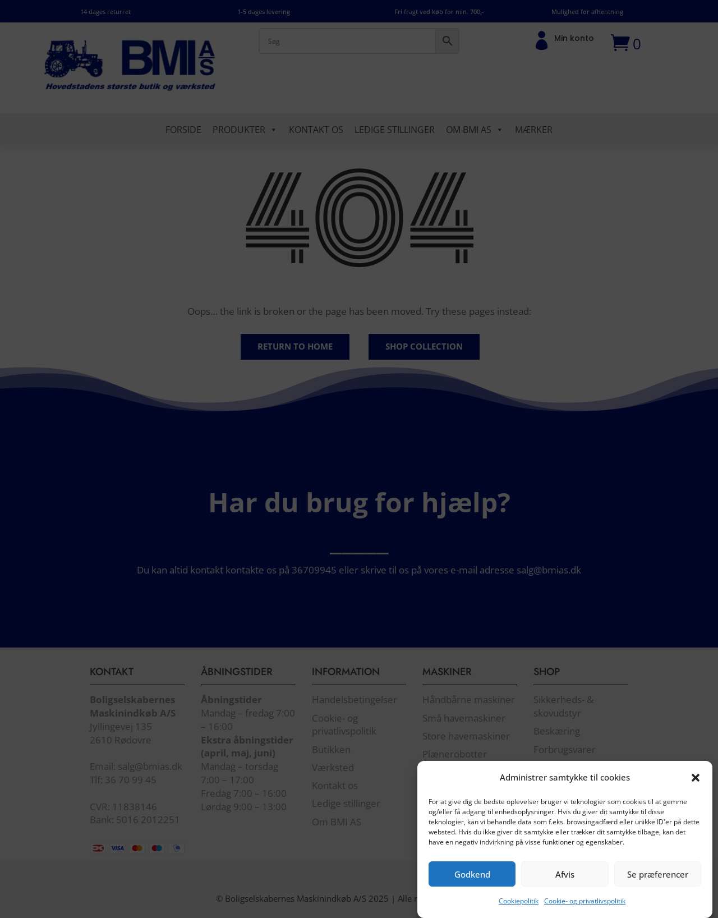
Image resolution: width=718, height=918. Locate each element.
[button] (695, 789)
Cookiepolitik (518, 912)
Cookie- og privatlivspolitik (584, 912)
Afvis (564, 885)
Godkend (472, 885)
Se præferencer (657, 885)
